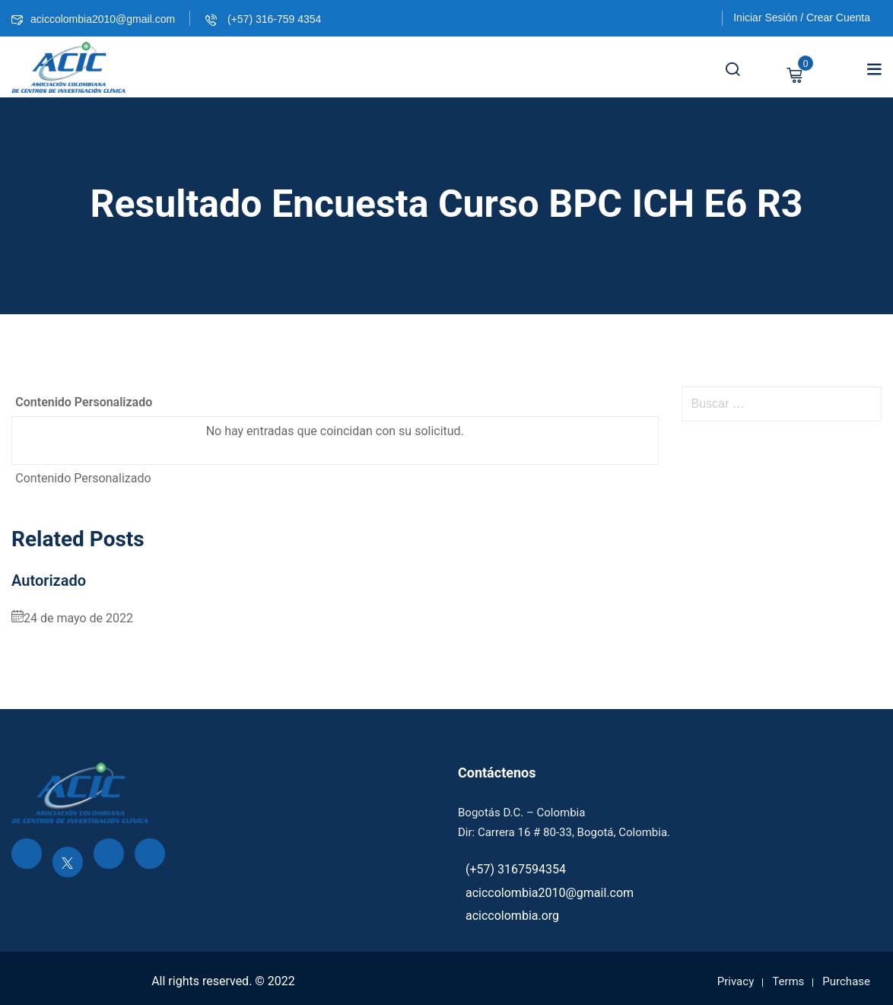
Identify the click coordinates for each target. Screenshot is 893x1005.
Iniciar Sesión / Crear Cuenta (801, 17)
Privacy (735, 981)
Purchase (846, 981)
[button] (874, 69)
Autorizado (48, 580)
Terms (788, 981)
